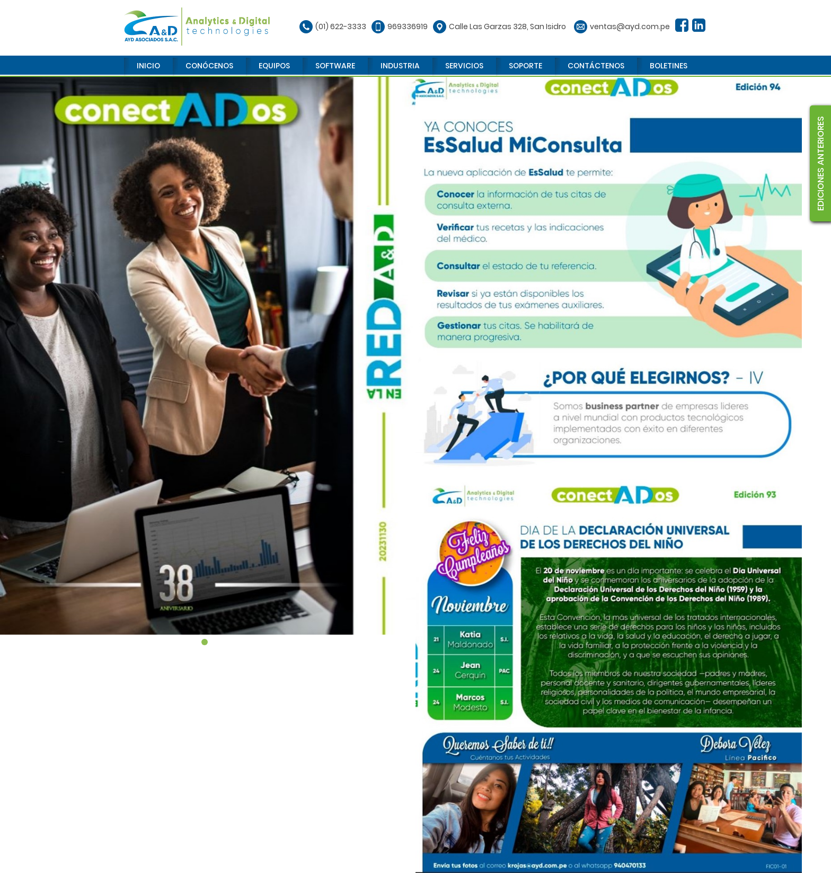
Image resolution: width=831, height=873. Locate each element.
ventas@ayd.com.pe (630, 26)
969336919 (407, 26)
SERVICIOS (464, 65)
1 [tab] (204, 642)
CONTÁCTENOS (596, 65)
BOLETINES (668, 65)
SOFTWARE (335, 65)
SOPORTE (525, 65)
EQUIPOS (274, 65)
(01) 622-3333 (340, 26)
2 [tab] (213, 642)
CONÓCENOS (209, 65)
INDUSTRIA (400, 65)
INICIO (148, 65)
